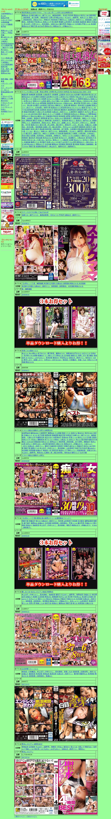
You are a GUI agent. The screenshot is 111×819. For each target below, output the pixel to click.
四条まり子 (47, 22)
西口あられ (92, 94)
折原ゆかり (55, 107)
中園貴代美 (40, 437)
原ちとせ (29, 99)
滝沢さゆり (49, 437)
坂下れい (51, 118)
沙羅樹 (94, 120)
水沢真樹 (76, 22)
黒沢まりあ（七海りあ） (36, 140)
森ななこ (37, 131)
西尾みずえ (49, 26)
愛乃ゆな (51, 105)
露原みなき (26, 26)
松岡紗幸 (65, 120)
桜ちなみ (36, 103)
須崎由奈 (29, 120)
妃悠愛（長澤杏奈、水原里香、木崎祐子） (46, 135)
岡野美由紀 (92, 114)
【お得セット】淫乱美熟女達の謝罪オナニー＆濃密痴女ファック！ (46, 518)
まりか (35, 435)
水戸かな (88, 112)
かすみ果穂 (34, 97)
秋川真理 (55, 22)
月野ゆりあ (59, 355)
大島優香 (55, 94)
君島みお (65, 99)
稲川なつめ (85, 15)
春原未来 (53, 674)
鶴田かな (74, 355)
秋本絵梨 (62, 116)
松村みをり (75, 114)
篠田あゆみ (26, 97)
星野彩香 (44, 118)
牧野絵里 (48, 435)
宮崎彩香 (81, 127)
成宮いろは (51, 101)
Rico (30, 353)
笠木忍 (65, 15)
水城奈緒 (27, 142)
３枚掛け (4, 41)
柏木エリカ (84, 17)
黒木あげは (47, 138)
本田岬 (43, 99)
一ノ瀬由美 (64, 140)
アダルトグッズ (7, 103)
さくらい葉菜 (80, 107)
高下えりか (49, 439)
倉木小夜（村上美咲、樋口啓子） (52, 125)
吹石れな (86, 101)
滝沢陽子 (43, 142)
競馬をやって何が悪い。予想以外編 (7, 33)
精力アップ (5, 105)
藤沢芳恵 (62, 24)
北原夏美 (73, 129)
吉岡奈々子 (54, 133)
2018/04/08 (25, 461)
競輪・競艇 (9, 79)
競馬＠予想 (5, 18)
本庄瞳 (93, 24)
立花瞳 (71, 140)
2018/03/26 (25, 536)
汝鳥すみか (55, 24)
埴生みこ (79, 101)
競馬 (2, 79)
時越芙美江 (68, 133)
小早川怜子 (28, 103)
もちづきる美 (29, 114)
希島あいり (84, 114)
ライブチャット (7, 107)
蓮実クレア (75, 452)
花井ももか (59, 118)
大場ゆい (56, 439)
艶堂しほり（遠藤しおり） (62, 123)
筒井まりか (45, 442)
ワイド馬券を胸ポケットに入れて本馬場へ (7, 60)
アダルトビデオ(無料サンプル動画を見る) (7, 98)
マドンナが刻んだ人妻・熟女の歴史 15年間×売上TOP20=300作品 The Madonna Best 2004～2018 (56, 92)
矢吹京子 (50, 110)
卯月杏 (28, 125)
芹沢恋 (61, 215)
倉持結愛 (30, 110)
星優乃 (66, 446)
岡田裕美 (69, 144)
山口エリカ (86, 353)
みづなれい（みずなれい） (35, 358)
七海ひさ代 (40, 112)
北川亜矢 (78, 24)
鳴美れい (81, 749)
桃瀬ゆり (41, 355)
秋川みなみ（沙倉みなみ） (63, 103)
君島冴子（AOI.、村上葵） (75, 125)
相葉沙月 (91, 439)
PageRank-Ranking (7, 43)
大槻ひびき (37, 99)
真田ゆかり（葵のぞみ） (85, 142)
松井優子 (77, 94)
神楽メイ (45, 133)
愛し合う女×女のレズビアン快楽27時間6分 (37, 592)
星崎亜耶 (55, 435)
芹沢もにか (67, 127)
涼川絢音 (67, 355)
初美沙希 (67, 105)
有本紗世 (49, 358)
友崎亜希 (32, 94)
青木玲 (55, 116)
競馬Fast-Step (5, 73)
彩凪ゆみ (65, 437)
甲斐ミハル (86, 24)
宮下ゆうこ (89, 107)
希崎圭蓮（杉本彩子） (53, 120)
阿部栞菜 (67, 114)
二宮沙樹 (44, 444)
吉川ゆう (86, 140)
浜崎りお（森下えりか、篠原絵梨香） (48, 15)
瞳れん (34, 353)
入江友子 (58, 142)
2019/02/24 (25, 34)
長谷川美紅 (26, 135)
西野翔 (80, 99)
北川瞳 (31, 15)
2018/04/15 (25, 370)
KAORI (55, 97)
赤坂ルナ (41, 120)
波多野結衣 (72, 110)
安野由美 (79, 110)
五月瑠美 (55, 138)
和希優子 (25, 138)
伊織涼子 (47, 20)
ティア (52, 114)
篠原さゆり (35, 125)
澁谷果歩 (49, 97)
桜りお (78, 439)
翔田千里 (33, 26)
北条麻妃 (88, 105)
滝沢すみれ (89, 433)
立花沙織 (48, 144)
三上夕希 (72, 142)
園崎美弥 (41, 439)
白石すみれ (70, 94)
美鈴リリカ (66, 433)
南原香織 (38, 127)
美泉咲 (91, 601)
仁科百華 (62, 107)
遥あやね (33, 116)
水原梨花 (42, 97)
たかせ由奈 (89, 97)
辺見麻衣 (32, 747)
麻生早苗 (77, 103)
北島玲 (94, 437)
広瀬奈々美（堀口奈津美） (52, 127)
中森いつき (59, 101)
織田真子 (64, 110)
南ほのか (81, 433)
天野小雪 (52, 17)
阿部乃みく (89, 747)
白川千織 (83, 452)
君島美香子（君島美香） (73, 118)
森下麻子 (27, 523)
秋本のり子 (80, 116)
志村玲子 (88, 127)
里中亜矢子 (90, 138)
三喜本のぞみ (64, 97)
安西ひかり (37, 101)
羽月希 (70, 15)
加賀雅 (38, 146)
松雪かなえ (28, 101)
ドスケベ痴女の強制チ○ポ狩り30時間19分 (37, 430)
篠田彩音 (32, 674)
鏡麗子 (28, 129)
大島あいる (64, 439)
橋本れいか (73, 99)
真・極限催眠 (27, 289)
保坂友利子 (44, 17)
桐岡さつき (35, 448)
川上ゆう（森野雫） (72, 17)
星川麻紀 (90, 355)
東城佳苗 (37, 442)
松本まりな (70, 107)
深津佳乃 (69, 435)
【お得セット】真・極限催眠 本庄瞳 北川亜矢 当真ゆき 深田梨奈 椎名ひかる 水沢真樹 (53, 283)
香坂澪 (26, 112)
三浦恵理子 (73, 112)
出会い (3, 109)
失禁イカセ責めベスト (30, 350)
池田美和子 (88, 129)
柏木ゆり (88, 358)
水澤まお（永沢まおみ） (53, 360)
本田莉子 (72, 97)
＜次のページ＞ (31, 816)
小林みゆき (81, 138)
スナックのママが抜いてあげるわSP (35, 212)
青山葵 (29, 105)
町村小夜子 (35, 129)
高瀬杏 (35, 597)
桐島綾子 (87, 442)
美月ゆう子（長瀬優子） (68, 138)
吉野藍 (68, 116)
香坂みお (76, 15)
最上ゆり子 (80, 97)
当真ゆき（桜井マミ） (76, 20)
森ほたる (46, 114)
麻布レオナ (42, 116)
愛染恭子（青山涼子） (49, 146)
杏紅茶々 (37, 749)
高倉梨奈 (49, 116)
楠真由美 (25, 94)
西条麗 (42, 129)
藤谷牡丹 (32, 138)
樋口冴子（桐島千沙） (34, 133)
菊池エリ (56, 140)
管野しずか (87, 110)
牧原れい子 (63, 450)
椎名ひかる (79, 286)
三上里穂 (58, 433)
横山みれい (60, 17)
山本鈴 (43, 101)
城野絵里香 (89, 521)
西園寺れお (83, 674)
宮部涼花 (57, 110)
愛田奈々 (74, 105)
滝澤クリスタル (68, 135)
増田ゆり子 (40, 144)
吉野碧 (73, 116)
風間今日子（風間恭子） (67, 146)
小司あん (33, 439)
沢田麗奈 (62, 144)
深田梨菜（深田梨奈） (59, 286)
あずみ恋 (41, 26)
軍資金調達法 (6, 92)
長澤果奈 (45, 601)
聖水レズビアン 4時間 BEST (32, 744)
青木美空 (81, 105)
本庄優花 (25, 450)
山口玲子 (65, 142)
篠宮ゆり (56, 358)
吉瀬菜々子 (59, 114)
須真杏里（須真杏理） (81, 672)
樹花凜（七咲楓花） (70, 360)
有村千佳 (78, 448)
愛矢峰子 (32, 112)
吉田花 (66, 101)
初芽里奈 (30, 22)
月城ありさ (70, 24)
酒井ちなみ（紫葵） (88, 135)
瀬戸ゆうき (87, 120)
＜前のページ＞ (20, 816)
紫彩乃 (89, 22)
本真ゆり (29, 525)
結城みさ (77, 135)
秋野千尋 (47, 107)
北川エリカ (51, 99)
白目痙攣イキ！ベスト (30, 669)
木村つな (93, 672)
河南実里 (50, 103)
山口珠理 (74, 127)
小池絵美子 (47, 94)
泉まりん (25, 353)
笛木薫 (36, 110)
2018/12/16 (25, 155)
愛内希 (76, 674)
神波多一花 (47, 450)
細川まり (73, 446)
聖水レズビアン (27, 752)
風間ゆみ (25, 15)
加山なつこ (78, 140)
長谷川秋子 (38, 114)
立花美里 (41, 597)
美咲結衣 (46, 674)
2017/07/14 (25, 757)
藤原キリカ (35, 142)
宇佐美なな (38, 22)
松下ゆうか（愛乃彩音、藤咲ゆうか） (52, 353)
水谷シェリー (75, 601)
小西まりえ (91, 360)
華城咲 (61, 22)
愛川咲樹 (76, 144)
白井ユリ (29, 444)
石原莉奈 (43, 110)
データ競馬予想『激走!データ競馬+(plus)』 (7, 48)
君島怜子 (37, 118)
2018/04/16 (25, 294)
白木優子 (36, 105)
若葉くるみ (82, 360)
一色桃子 (72, 101)
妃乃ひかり (77, 353)
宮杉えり (72, 439)
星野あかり (26, 116)
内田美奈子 (55, 20)
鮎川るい (49, 140)
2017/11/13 (25, 684)
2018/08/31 (25, 223)
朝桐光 (53, 747)
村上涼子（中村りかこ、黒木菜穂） (37, 24)
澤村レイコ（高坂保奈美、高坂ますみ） (37, 123)
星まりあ (74, 747)
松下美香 (41, 435)
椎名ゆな (40, 452)
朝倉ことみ (40, 603)
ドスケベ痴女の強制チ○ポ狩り (33, 455)
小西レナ (81, 747)
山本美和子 (68, 22)
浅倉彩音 (83, 22)
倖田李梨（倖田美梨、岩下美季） (57, 129)
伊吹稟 (60, 133)
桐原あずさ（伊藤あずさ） (63, 26)
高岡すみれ (37, 444)
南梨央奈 (69, 353)
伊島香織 (80, 129)
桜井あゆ (67, 452)
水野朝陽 (43, 103)
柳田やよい (63, 20)
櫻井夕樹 (88, 131)
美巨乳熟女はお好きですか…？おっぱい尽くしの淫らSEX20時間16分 (47, 12)
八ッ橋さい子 (50, 355)
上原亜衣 (62, 94)
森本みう (79, 120)
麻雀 (2, 81)
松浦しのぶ (51, 142)
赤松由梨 (39, 138)
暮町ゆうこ (59, 105)
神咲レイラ (86, 118)
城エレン (72, 120)
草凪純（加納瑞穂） (87, 144)
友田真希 (39, 94)
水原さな (74, 433)
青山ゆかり (31, 144)
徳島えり (58, 99)
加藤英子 (81, 112)
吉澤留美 (48, 112)
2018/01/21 (25, 611)
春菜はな (86, 99)
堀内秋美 (51, 444)
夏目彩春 (84, 94)
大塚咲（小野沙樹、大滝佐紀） (83, 133)
